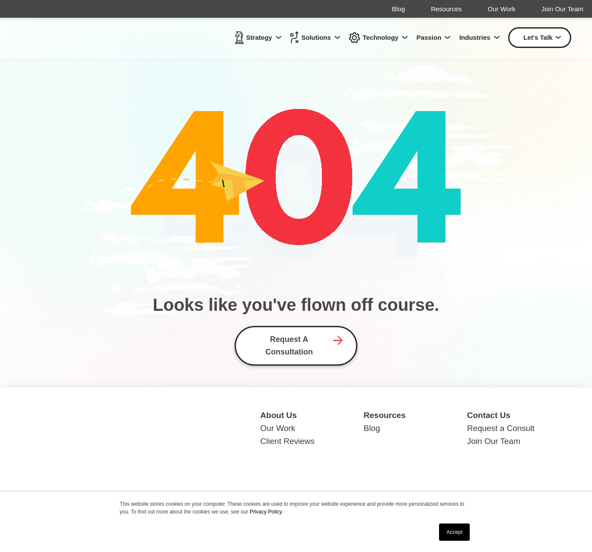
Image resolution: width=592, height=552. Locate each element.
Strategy (253, 38)
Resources (446, 9)
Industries (474, 38)
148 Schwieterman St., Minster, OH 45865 (120, 451)
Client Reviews (287, 441)
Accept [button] (454, 532)
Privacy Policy (266, 512)
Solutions (310, 38)
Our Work (502, 9)
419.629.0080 (68, 477)
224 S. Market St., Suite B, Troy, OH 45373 (121, 464)
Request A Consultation (289, 345)
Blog (398, 9)
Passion (429, 38)
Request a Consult (501, 428)
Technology (373, 38)
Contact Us (488, 415)
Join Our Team (562, 9)
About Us (278, 415)
